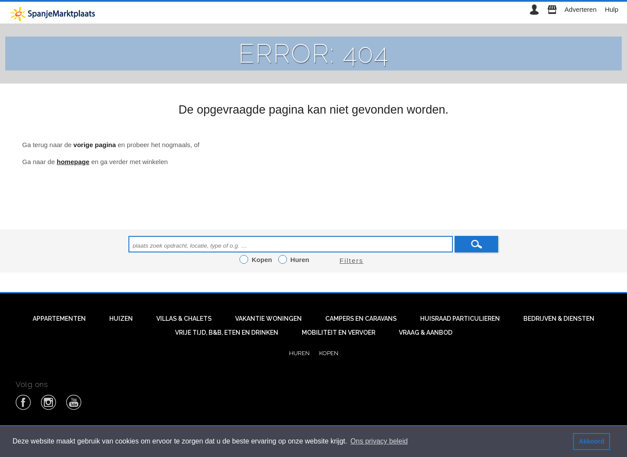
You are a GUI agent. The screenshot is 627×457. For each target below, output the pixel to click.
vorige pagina (95, 144)
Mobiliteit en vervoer (338, 332)
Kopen (328, 352)
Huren (299, 352)
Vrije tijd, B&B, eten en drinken (226, 332)
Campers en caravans (361, 318)
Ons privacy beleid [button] (379, 441)
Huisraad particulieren (460, 318)
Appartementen (59, 318)
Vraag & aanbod (425, 332)
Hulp (611, 9)
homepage (73, 161)
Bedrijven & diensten (558, 318)
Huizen (121, 318)
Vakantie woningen (268, 318)
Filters (352, 260)
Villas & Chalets (184, 318)
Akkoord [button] (591, 441)
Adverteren (581, 9)
